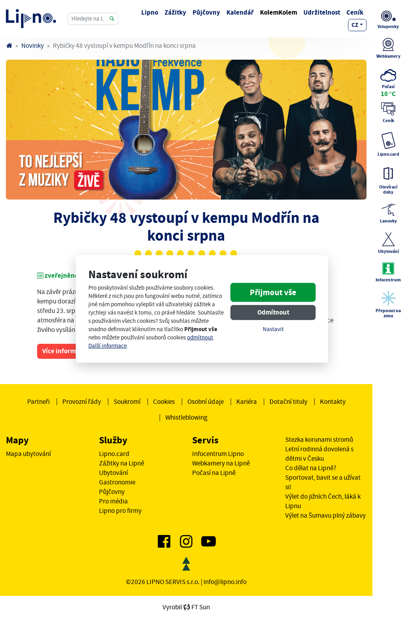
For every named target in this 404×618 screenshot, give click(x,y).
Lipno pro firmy (120, 510)
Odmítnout (273, 312)
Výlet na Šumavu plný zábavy (325, 515)
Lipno (149, 12)
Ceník (354, 12)
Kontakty (333, 401)
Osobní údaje (205, 401)
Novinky (32, 45)
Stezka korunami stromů (319, 439)
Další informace (107, 346)
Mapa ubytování (28, 453)
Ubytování (113, 472)
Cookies (164, 401)
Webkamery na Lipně (221, 463)
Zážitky (175, 12)
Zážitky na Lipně (121, 463)
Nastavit (273, 329)
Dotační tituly (288, 401)
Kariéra (246, 401)
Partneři (38, 401)
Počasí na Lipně (214, 472)
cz (355, 25)
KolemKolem (278, 12)
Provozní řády (81, 401)
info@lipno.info (225, 581)
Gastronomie (117, 482)
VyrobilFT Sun (186, 607)
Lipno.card (114, 453)
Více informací (63, 351)
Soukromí (127, 401)
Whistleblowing (186, 417)
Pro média (113, 501)
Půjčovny (206, 12)
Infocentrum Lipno (218, 453)
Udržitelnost (321, 12)
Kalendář (240, 12)
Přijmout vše (273, 292)
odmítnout (200, 337)
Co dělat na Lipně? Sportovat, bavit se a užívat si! (323, 477)
